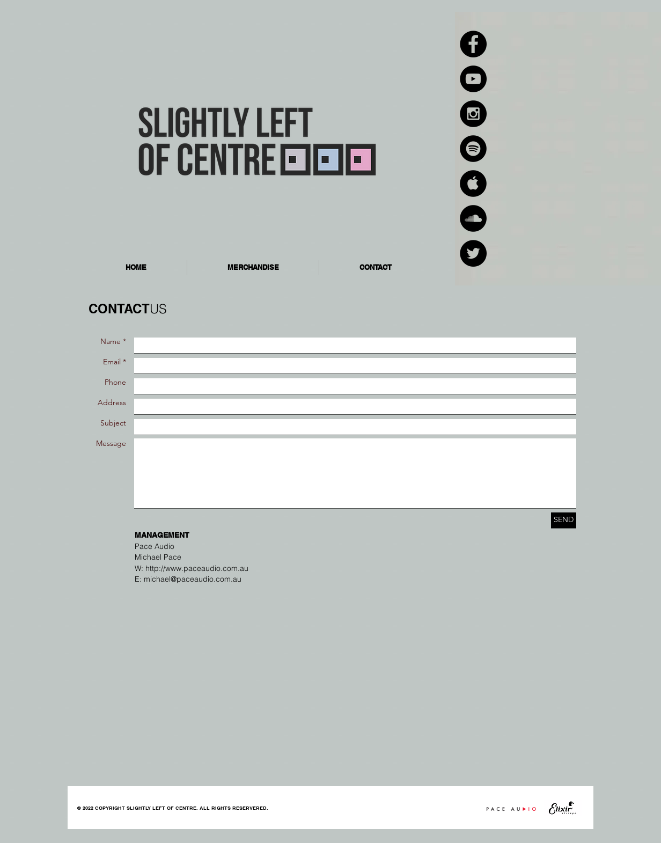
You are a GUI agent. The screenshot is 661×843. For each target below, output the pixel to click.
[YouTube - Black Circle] (473, 78)
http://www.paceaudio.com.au (196, 568)
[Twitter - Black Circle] (473, 253)
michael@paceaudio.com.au (192, 579)
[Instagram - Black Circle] (473, 113)
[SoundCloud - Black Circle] (473, 218)
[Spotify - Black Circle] (473, 148)
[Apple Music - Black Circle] (473, 183)
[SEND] (563, 520)
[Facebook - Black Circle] (473, 44)
